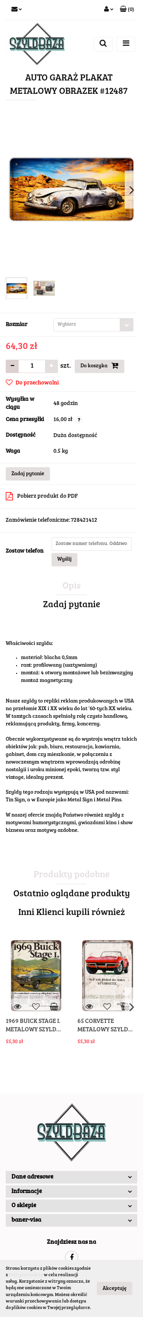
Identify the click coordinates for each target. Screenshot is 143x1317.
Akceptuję (115, 1288)
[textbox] (87, 325)
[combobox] (93, 324)
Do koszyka (99, 365)
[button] (127, 10)
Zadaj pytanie (27, 474)
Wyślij (64, 559)
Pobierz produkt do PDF (42, 496)
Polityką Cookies (26, 1275)
